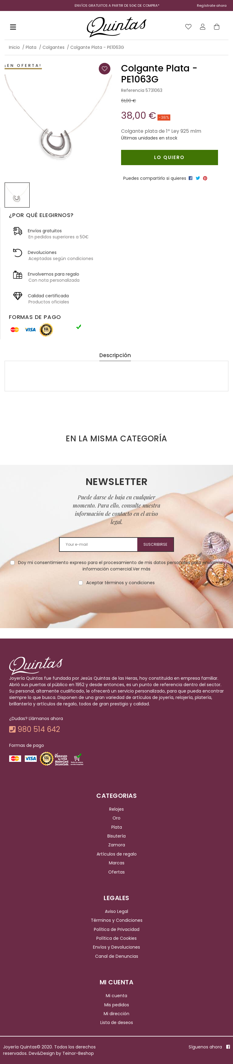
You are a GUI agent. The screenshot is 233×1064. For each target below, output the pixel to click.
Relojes (116, 809)
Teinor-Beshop (78, 1053)
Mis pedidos (116, 1005)
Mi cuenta (116, 996)
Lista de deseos (116, 1022)
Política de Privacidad (116, 929)
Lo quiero (169, 157)
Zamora (116, 845)
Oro (116, 818)
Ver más (141, 569)
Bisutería (116, 836)
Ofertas (116, 872)
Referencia (132, 90)
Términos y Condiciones (116, 920)
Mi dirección (116, 1014)
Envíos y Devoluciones (116, 947)
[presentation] (116, 605)
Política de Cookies (116, 938)
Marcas (116, 863)
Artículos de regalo (117, 854)
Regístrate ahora (212, 5)
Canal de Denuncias (116, 956)
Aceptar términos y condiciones (120, 583)
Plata (116, 827)
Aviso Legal (116, 911)
